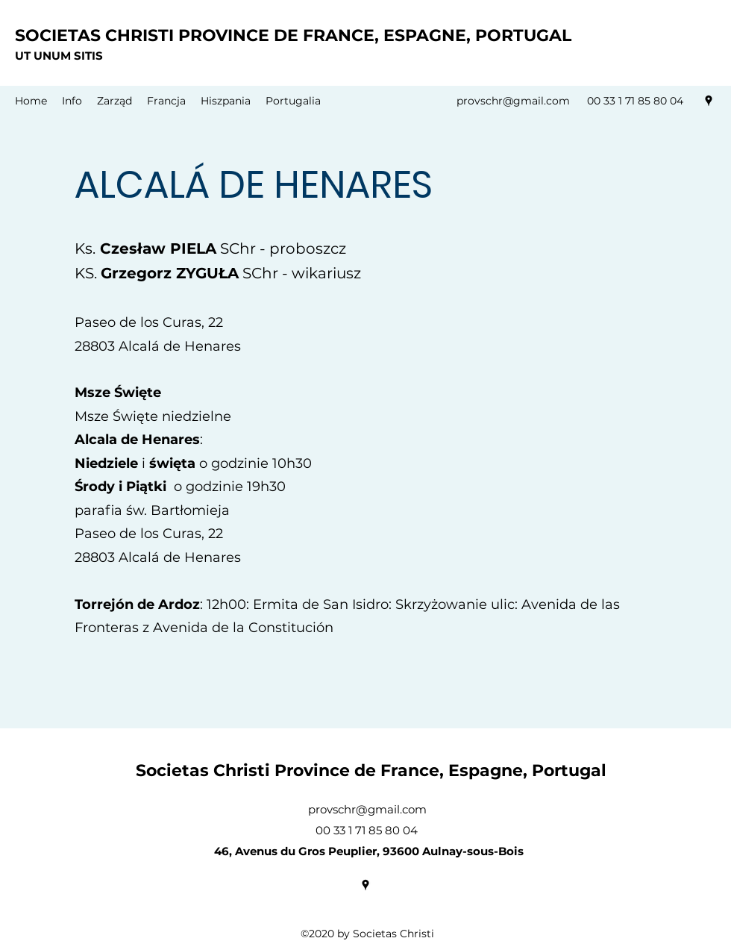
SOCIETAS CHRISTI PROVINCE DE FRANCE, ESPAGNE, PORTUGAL (293, 35)
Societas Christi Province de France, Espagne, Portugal (371, 770)
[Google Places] (708, 100)
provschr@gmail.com (513, 100)
